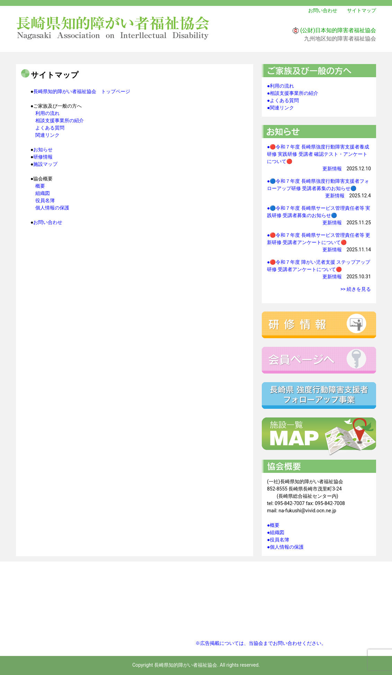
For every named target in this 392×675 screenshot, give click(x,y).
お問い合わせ (322, 10)
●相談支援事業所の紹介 (292, 93)
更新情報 (332, 168)
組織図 (42, 193)
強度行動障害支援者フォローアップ (319, 395)
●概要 (273, 525)
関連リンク (47, 135)
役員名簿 (45, 200)
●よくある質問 (283, 100)
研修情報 (43, 157)
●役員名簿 (278, 539)
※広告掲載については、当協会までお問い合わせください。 (260, 643)
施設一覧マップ (319, 436)
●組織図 (275, 532)
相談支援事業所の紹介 (59, 120)
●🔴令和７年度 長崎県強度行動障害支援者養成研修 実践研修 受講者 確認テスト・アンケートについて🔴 (318, 154)
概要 (40, 186)
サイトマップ (361, 10)
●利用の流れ (280, 86)
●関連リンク (280, 107)
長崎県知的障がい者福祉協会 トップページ (81, 91)
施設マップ (45, 164)
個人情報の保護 (52, 207)
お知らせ (43, 149)
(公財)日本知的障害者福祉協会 (338, 30)
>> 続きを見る (355, 289)
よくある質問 (49, 127)
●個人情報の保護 (285, 547)
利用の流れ (47, 113)
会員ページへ (319, 360)
